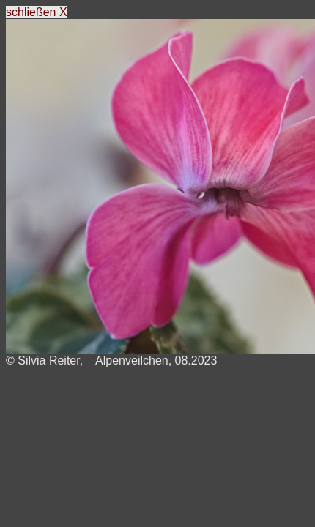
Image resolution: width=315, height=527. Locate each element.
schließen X (36, 12)
